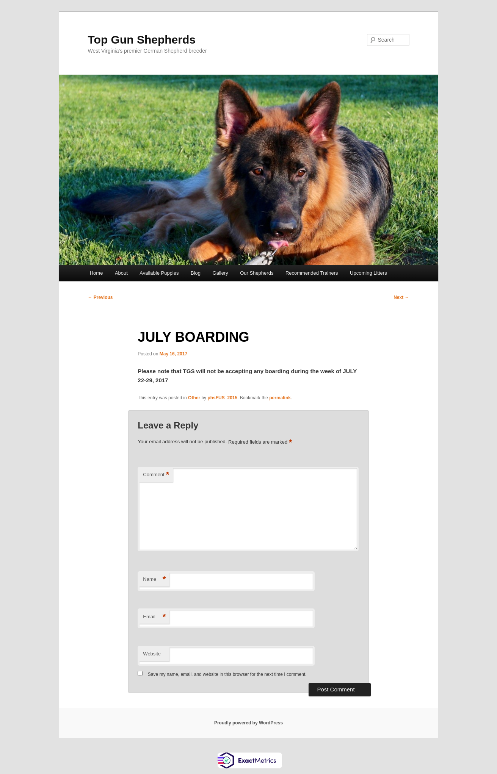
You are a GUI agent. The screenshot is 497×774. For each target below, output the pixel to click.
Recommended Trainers (311, 273)
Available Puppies (159, 273)
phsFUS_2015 (222, 397)
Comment (156, 474)
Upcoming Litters (368, 273)
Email (154, 616)
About (121, 273)
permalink (280, 397)
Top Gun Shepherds (142, 39)
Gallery (220, 273)
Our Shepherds (256, 273)
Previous (100, 297)
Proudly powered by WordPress (248, 723)
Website (152, 654)
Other (194, 397)
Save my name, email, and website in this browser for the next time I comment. (227, 674)
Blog (196, 273)
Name (154, 579)
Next (401, 297)
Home (96, 273)
